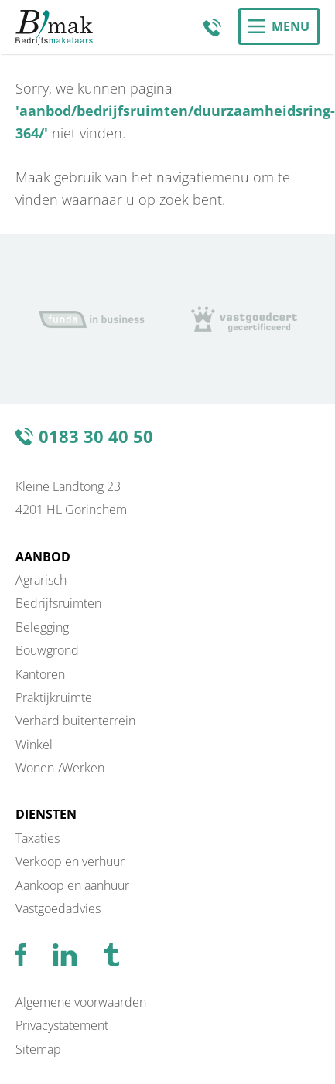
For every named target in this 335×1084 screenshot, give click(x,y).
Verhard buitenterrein (75, 720)
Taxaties (37, 838)
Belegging (42, 627)
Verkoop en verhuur (70, 861)
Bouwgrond (47, 650)
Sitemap (38, 1049)
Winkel (34, 744)
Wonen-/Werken (59, 767)
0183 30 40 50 (215, 27)
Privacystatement (61, 1025)
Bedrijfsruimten (58, 603)
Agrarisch (41, 579)
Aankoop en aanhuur (72, 885)
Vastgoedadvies (58, 908)
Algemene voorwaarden (80, 1002)
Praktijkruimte (53, 697)
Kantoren (40, 674)
